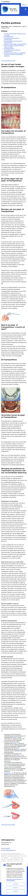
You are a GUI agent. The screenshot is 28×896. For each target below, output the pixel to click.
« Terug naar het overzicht (8, 60)
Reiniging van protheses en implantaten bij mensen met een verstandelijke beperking (15, 54)
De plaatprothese (8, 36)
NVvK (19, 749)
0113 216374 (6, 848)
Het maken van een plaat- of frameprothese (11, 38)
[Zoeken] (25, 9)
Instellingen (15, 884)
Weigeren (15, 887)
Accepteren (15, 891)
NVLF (19, 755)
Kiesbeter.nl (8, 773)
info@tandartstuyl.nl (10, 850)
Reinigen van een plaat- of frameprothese (15, 44)
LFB (5, 765)
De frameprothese (9, 48)
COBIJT (15, 743)
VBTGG (15, 737)
